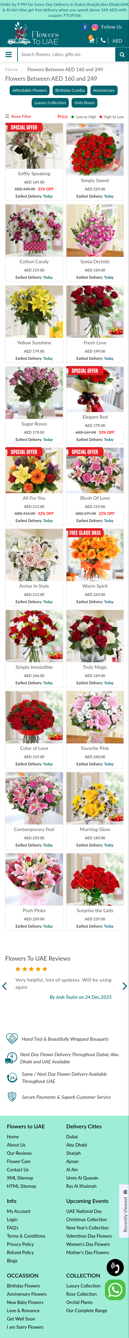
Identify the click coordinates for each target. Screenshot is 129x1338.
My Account (18, 1211)
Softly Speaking (34, 173)
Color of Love (34, 748)
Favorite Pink (95, 748)
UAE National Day (84, 1211)
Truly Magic (95, 667)
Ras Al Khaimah (81, 1186)
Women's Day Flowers (88, 1244)
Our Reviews (19, 1153)
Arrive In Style (34, 586)
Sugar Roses (34, 424)
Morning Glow (95, 829)
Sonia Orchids (94, 261)
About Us (16, 1145)
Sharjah (73, 1153)
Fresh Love (95, 342)
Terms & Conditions (26, 1236)
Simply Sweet (95, 180)
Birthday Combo (70, 90)
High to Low (111, 116)
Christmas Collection (86, 1219)
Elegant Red (94, 417)
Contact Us (18, 1169)
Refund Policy (20, 1252)
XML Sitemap (20, 1178)
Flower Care (19, 1161)
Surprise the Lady (94, 910)
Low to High (83, 116)
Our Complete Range (86, 1310)
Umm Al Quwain (82, 1178)
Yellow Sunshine (34, 342)
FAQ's (13, 1227)
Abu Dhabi (76, 1145)
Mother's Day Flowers (87, 1252)
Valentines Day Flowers (89, 1236)
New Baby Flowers (25, 1302)
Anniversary (104, 90)
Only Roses (84, 102)
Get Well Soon (21, 1319)
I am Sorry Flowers (25, 1327)
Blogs (12, 1260)
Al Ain (72, 1169)
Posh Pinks (34, 910)
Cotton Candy (34, 261)
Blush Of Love (95, 498)
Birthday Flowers (23, 1286)
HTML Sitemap (21, 1186)
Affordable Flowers (29, 90)
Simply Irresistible (34, 667)
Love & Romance (23, 1310)
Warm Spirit (94, 586)
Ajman (72, 1161)
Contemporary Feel (34, 829)
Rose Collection (81, 1294)
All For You (34, 498)
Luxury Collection (50, 102)
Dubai (72, 1136)
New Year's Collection (87, 1227)
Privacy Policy (20, 1244)
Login (12, 1219)
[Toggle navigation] (8, 54)
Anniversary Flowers (27, 1294)
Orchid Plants (79, 1302)
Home (11, 69)
